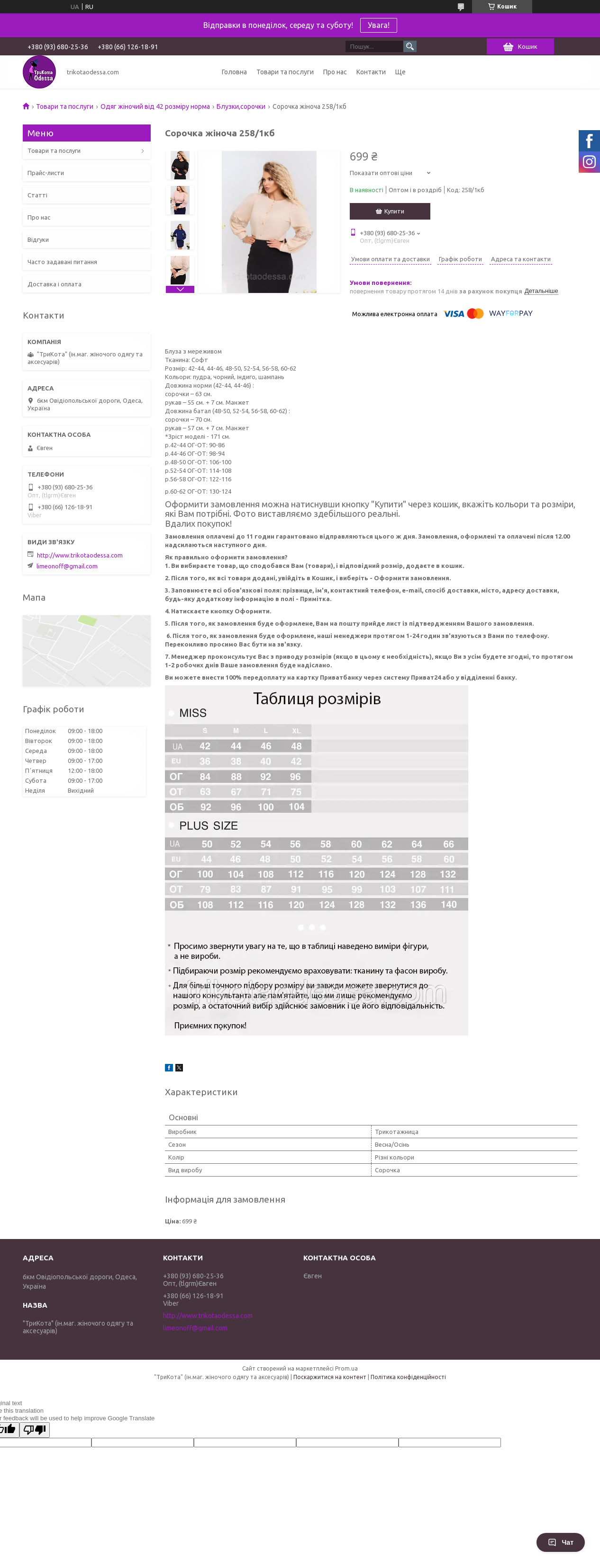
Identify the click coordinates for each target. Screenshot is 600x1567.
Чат (560, 1542)
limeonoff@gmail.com (67, 566)
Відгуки (38, 239)
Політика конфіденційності (408, 1377)
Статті (37, 195)
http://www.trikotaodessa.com (80, 555)
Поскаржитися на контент (329, 1377)
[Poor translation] (34, 1430)
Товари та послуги (285, 72)
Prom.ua (346, 1368)
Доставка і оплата (54, 284)
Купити (394, 211)
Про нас (335, 72)
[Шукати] (410, 46)
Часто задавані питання (62, 261)
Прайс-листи (45, 172)
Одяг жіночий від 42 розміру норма (155, 106)
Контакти (371, 72)
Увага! (379, 25)
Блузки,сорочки (241, 106)
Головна (234, 72)
